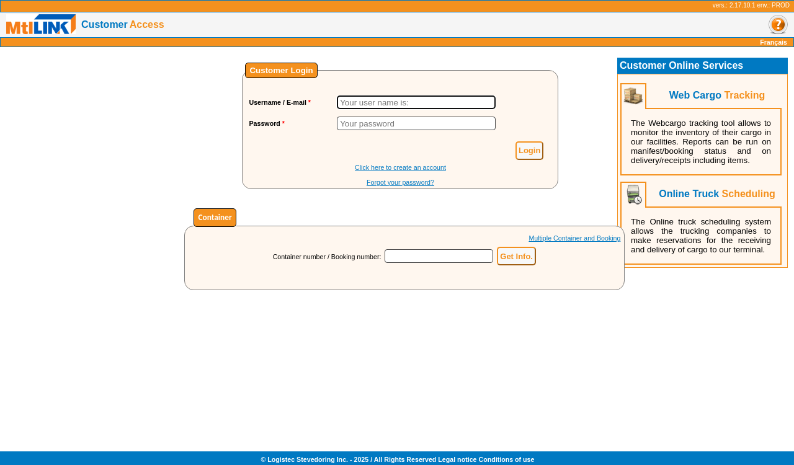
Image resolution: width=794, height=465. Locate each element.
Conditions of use (506, 459)
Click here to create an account (400, 167)
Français (773, 42)
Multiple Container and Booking (574, 238)
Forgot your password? (400, 182)
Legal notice (457, 459)
